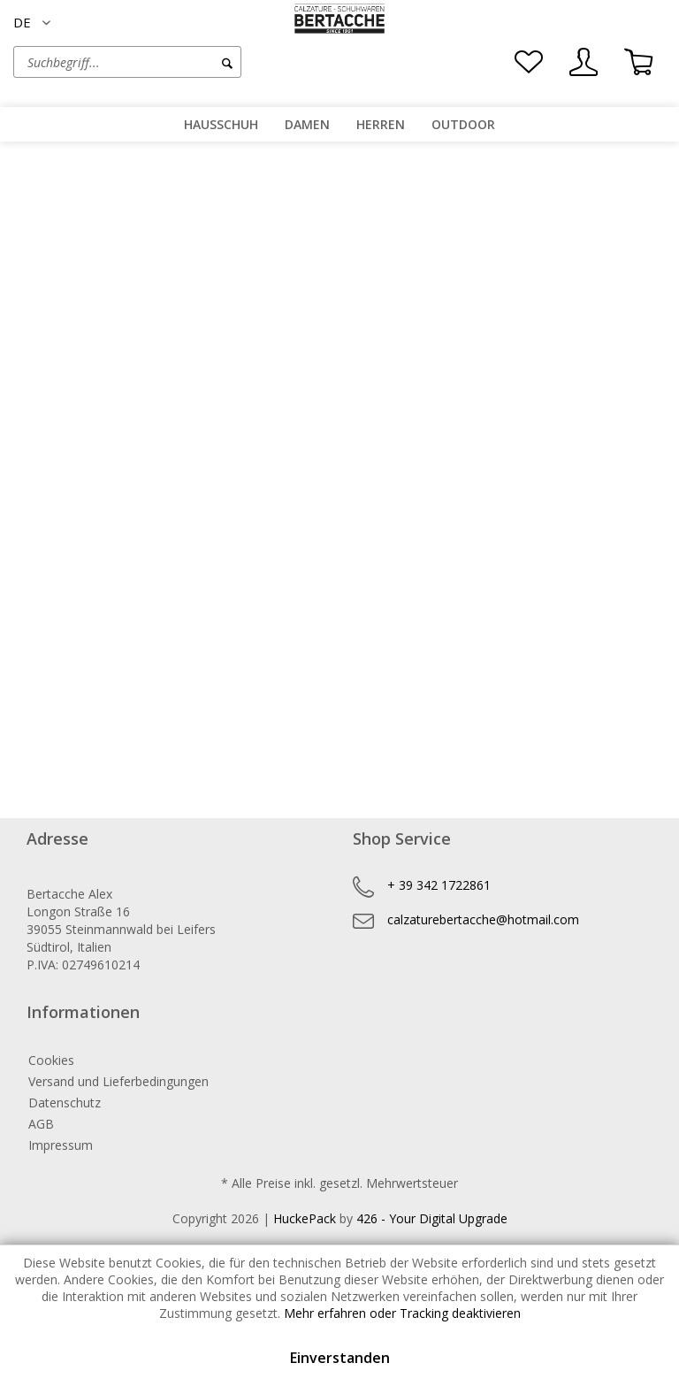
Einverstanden (340, 1357)
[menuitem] (176, 62)
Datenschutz (64, 1102)
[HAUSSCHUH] (221, 124)
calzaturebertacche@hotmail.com (483, 919)
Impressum (60, 1145)
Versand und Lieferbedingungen (118, 1081)
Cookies (51, 1060)
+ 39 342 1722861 (439, 885)
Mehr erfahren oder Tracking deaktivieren (402, 1313)
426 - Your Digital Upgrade (431, 1218)
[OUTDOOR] (463, 124)
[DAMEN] (307, 124)
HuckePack (304, 1218)
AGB (41, 1123)
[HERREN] (380, 124)
